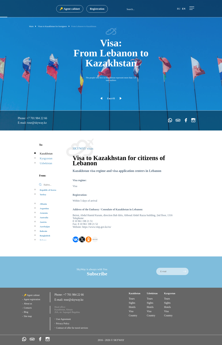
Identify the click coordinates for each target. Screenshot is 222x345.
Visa (131, 311)
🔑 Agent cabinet (70, 8)
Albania (43, 204)
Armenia (44, 213)
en (183, 8)
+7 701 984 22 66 (36, 118)
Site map (28, 316)
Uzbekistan (46, 163)
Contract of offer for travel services (72, 328)
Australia (44, 217)
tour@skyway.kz (37, 122)
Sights (132, 302)
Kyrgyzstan (46, 158)
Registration (97, 8)
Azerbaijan (45, 226)
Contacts (28, 308)
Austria (43, 222)
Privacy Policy (62, 323)
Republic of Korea (48, 190)
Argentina (44, 208)
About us (28, 303)
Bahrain (43, 231)
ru (178, 8)
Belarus (43, 240)
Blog (26, 312)
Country (133, 315)
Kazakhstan (46, 153)
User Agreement (63, 319)
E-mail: (22, 122)
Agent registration (32, 299)
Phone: (22, 118)
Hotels (132, 307)
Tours (132, 298)
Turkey (43, 194)
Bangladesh (45, 235)
